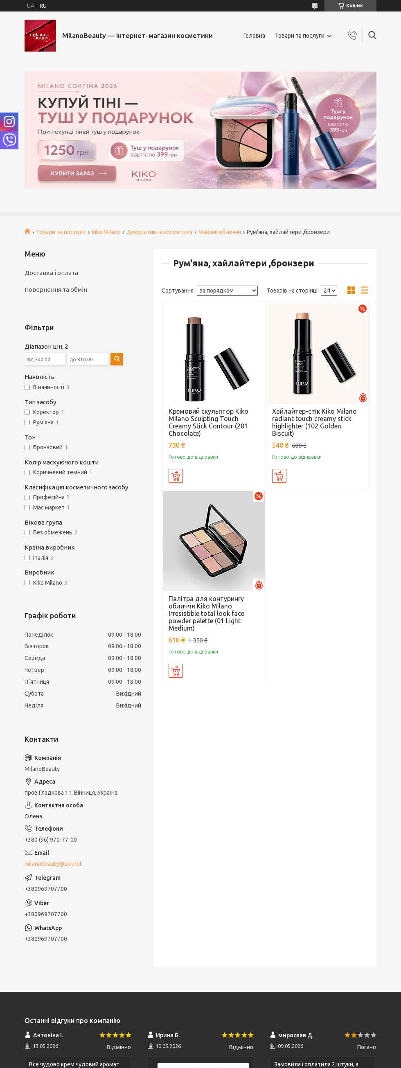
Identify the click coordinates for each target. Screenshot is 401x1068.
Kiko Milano (106, 232)
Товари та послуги (299, 35)
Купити (176, 476)
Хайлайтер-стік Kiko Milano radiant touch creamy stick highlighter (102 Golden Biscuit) (314, 422)
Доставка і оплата (51, 272)
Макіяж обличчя (219, 232)
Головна (254, 35)
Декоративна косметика (159, 232)
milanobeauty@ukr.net (53, 864)
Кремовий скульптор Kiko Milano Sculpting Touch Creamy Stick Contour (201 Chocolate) (208, 422)
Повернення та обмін (56, 289)
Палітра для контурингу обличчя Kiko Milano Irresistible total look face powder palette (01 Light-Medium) (206, 613)
